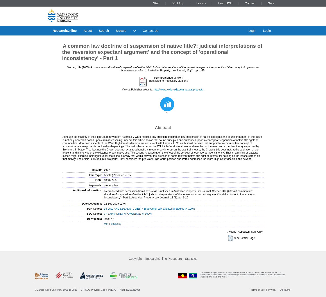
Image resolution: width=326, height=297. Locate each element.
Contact (250, 3)
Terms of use (258, 289)
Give (271, 3)
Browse (121, 30)
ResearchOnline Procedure (163, 258)
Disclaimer (285, 289)
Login (252, 30)
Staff (156, 3)
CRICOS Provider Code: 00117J (98, 289)
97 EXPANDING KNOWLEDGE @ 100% (128, 213)
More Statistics (112, 223)
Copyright (135, 258)
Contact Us (150, 30)
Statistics (191, 258)
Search (104, 30)
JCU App (178, 3)
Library (201, 3)
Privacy (272, 289)
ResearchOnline (65, 30)
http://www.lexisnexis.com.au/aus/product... (179, 89)
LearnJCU (225, 3)
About (88, 30)
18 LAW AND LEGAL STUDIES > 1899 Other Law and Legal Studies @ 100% (149, 208)
